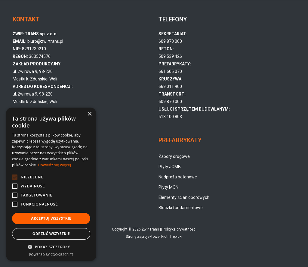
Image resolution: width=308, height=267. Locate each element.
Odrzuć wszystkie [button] (51, 233)
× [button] (89, 114)
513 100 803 (170, 116)
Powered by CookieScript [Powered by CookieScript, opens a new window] (51, 254)
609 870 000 (170, 41)
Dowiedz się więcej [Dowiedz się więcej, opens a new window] (54, 165)
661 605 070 (170, 71)
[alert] (51, 184)
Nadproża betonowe (178, 176)
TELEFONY (173, 19)
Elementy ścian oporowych (184, 197)
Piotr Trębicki (171, 236)
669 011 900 (170, 86)
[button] (51, 247)
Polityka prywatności (179, 229)
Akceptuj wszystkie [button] (51, 218)
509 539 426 (170, 56)
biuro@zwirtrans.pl (45, 41)
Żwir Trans (150, 229)
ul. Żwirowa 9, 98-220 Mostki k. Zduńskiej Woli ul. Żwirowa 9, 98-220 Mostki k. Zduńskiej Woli (43, 86)
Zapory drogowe (174, 156)
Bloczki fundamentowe (181, 207)
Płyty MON (168, 187)
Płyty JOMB (170, 166)
